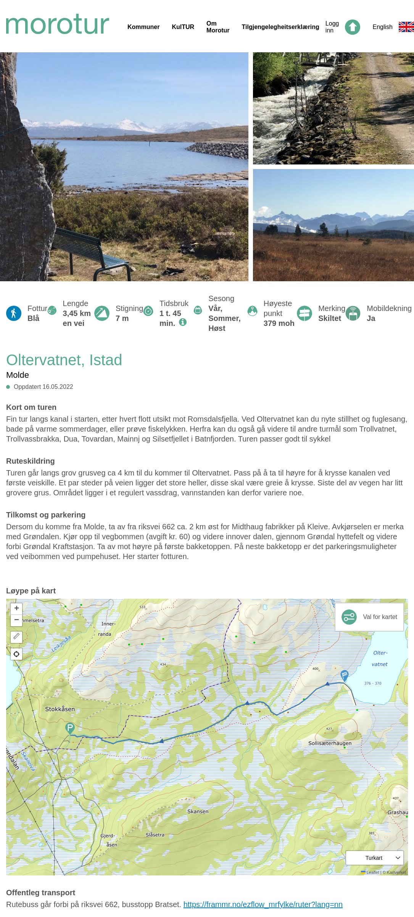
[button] (344, 676)
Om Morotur (217, 27)
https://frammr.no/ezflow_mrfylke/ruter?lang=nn (263, 904)
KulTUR (183, 27)
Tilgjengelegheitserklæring (280, 27)
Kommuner (143, 27)
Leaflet (370, 872)
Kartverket (396, 872)
